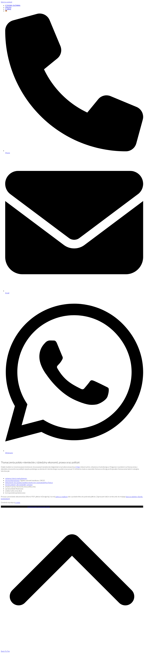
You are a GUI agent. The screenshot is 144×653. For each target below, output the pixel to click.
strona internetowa (12, 480)
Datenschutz (32, 507)
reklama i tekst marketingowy (16, 478)
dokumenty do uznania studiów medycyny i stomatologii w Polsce (29, 482)
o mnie (17, 502)
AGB (48, 507)
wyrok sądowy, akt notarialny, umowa (18, 484)
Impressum (41, 507)
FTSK (78, 467)
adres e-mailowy (62, 497)
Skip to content (6, 2)
